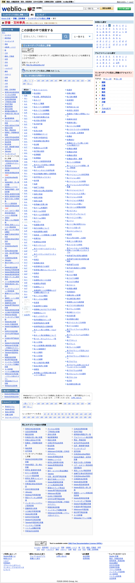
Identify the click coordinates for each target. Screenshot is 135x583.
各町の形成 (38, 194)
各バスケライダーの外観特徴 (78, 129)
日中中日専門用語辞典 (56, 499)
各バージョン (72, 171)
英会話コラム (10, 407)
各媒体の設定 (72, 119)
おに (25, 156)
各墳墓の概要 (72, 288)
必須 (103, 112)
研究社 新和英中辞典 (56, 462)
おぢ (25, 260)
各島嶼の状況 (39, 263)
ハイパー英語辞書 (32, 476)
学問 (6, 59)
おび (25, 274)
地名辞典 (28, 448)
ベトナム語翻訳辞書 (33, 528)
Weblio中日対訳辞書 (33, 520)
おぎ (25, 231)
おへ (25, 176)
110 (81, 414)
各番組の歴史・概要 (74, 159)
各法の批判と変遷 (41, 366)
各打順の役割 (39, 151)
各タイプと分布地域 (41, 114)
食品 (6, 80)
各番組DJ (70, 140)
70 (66, 414)
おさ (25, 124)
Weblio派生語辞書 (81, 482)
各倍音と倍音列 (73, 110)
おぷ (25, 291)
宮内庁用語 (78, 432)
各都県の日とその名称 (42, 280)
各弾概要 (37, 155)
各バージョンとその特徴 (76, 181)
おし (25, 127)
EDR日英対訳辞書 (32, 489)
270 (81, 417)
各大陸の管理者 (40, 120)
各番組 (69, 136)
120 (85, 414)
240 (68, 417)
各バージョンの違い (74, 204)
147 (56, 80)
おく (25, 115)
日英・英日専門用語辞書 (57, 476)
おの (25, 165)
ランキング (40, 15)
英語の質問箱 (10, 412)
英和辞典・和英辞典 (117, 561)
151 (73, 80)
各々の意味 (38, 342)
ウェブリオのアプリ (37, 556)
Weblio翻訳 (113, 563)
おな (25, 153)
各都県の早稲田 (40, 283)
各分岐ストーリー (74, 312)
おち (25, 141)
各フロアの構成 (73, 282)
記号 (117, 63)
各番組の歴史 (72, 155)
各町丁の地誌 (39, 187)
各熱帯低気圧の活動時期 (43, 326)
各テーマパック (40, 245)
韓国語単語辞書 (54, 507)
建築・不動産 (9, 56)
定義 (103, 85)
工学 (6, 53)
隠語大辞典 (52, 440)
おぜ (25, 251)
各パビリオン (72, 211)
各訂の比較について (41, 228)
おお (25, 107)
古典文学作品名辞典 (55, 443)
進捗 (103, 99)
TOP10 (98, 79)
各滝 (35, 127)
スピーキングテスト (12, 417)
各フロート (71, 285)
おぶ (25, 277)
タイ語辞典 (113, 574)
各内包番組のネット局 (42, 320)
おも (25, 193)
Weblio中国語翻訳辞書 (82, 504)
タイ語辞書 (78, 515)
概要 (103, 89)
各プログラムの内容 (74, 370)
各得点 (36, 277)
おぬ (25, 159)
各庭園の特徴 (39, 225)
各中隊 (36, 181)
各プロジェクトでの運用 (76, 374)
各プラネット (72, 340)
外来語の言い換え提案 (33, 437)
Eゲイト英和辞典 (31, 473)
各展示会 (37, 238)
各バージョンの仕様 (74, 197)
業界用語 (8, 38)
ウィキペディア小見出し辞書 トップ (15, 15)
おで (25, 265)
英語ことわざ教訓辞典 (82, 471)
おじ (25, 245)
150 (69, 80)
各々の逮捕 (38, 359)
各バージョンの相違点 (75, 200)
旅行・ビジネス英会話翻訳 (58, 471)
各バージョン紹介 (74, 178)
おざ (25, 242)
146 (51, 80)
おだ (25, 257)
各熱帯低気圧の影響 (41, 323)
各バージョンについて (75, 190)
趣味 (6, 71)
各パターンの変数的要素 (76, 207)
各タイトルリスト (41, 90)
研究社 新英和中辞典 (33, 470)
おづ (25, 262)
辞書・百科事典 (19, 18)
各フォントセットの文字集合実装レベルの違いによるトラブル (78, 250)
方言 (6, 86)
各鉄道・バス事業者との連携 (45, 235)
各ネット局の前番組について (45, 335)
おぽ (25, 297)
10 (45, 414)
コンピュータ (9, 41)
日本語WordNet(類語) (82, 454)
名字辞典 (28, 451)
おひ (25, 170)
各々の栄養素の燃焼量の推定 (45, 346)
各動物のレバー (40, 313)
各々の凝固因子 (40, 349)
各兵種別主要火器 (74, 384)
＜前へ (25, 80)
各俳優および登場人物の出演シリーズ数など (45, 374)
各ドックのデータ (41, 316)
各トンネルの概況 (41, 296)
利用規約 (6, 563)
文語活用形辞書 (31, 432)
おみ (25, 185)
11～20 (108, 79)
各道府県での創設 (41, 306)
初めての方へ (121, 2)
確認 (103, 82)
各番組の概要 (72, 149)
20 (48, 414)
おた (25, 139)
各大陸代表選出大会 (41, 117)
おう (25, 101)
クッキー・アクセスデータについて (13, 568)
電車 (6, 44)
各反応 (69, 104)
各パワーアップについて (76, 214)
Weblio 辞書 (5, 18)
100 (77, 414)
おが (25, 228)
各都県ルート (39, 287)
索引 (32, 15)
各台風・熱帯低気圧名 (42, 97)
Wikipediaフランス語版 (82, 518)
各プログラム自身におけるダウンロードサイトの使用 (78, 366)
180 (41, 417)
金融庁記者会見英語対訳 (83, 473)
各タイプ (37, 100)
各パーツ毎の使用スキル (76, 224)
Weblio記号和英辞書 (33, 495)
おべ (25, 280)
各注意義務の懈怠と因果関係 (45, 174)
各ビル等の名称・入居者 (76, 238)
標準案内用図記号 (11, 111)
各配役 (36, 369)
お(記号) (27, 315)
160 (33, 417)
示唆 (103, 102)
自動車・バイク (10, 47)
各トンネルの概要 (41, 299)
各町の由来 (38, 201)
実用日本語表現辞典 (33, 429)
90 (73, 414)
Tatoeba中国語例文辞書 (34, 522)
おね (25, 162)
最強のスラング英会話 (56, 488)
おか (25, 110)
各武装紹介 (71, 292)
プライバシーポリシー (12, 565)
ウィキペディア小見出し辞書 (39, 18)
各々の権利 (38, 352)
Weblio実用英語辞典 (55, 465)
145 (47, 80)
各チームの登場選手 (41, 215)
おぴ (25, 288)
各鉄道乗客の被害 (41, 232)
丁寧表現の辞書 (54, 432)
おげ (25, 236)
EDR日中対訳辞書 (32, 517)
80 (69, 414)
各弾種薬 (37, 158)
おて (25, 147)
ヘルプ (131, 2)
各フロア (70, 271)
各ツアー (37, 221)
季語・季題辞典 (80, 440)
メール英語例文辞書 (55, 485)
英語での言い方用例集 (82, 462)
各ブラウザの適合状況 (75, 305)
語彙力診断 (9, 415)
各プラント (71, 344)
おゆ (25, 199)
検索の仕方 (7, 558)
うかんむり (106, 108)
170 (37, 417)
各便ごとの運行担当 (74, 241)
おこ (25, 121)
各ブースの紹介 (73, 326)
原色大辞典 (52, 434)
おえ (25, 104)
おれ (25, 213)
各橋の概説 (71, 93)
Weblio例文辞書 (31, 514)
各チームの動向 (40, 218)
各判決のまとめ (73, 107)
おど (25, 268)
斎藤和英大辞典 (31, 508)
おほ (25, 179)
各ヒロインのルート (74, 231)
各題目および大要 (41, 148)
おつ (25, 144)
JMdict (50, 468)
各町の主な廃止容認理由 (43, 191)
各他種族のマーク (41, 134)
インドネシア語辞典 (117, 572)
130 (90, 414)
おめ (25, 190)
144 (43, 80)
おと (25, 150)
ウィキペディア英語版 (82, 501)
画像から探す (35, 558)
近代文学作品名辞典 (81, 443)
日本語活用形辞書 (81, 429)
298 (89, 80)
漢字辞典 (77, 451)
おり (25, 208)
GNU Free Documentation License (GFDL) (85, 543)
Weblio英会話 (10, 409)
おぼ (25, 283)
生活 (6, 65)
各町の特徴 (38, 197)
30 (52, 414)
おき (25, 113)
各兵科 (69, 381)
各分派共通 (71, 316)
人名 (6, 83)
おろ (25, 216)
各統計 (36, 260)
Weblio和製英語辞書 (55, 482)
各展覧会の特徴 (40, 242)
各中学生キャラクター (42, 177)
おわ (25, 219)
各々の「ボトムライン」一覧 (45, 339)
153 (82, 80)
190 (46, 417)
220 (59, 417)
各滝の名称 (38, 131)
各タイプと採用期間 (41, 107)
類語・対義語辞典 (13, 1)
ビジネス (8, 35)
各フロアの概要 (73, 278)
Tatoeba (51, 474)
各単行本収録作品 (41, 138)
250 (72, 417)
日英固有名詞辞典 (81, 479)
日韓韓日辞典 (49, 1)
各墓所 (69, 90)
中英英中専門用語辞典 (82, 507)
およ (25, 202)
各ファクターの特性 (74, 245)
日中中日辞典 (38, 1)
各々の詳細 (38, 356)
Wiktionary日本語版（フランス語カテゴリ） (12, 376)
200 (50, 417)
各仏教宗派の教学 (74, 299)
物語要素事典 (53, 437)
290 (89, 417)
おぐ (25, 234)
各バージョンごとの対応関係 (78, 174)
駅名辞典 (51, 446)
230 (63, 417)
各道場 (36, 303)
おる (25, 211)
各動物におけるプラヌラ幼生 (45, 309)
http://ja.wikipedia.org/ (35, 65)
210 (55, 417)
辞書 (3, 1)
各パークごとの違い (74, 217)
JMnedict (28, 492)
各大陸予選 (38, 124)
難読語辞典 (29, 434)
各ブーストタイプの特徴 (76, 323)
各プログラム (72, 361)
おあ (25, 95)
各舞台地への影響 (74, 295)
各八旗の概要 (72, 97)
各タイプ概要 (39, 104)
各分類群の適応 (73, 319)
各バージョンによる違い (76, 194)
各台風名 (37, 93)
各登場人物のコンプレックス (45, 270)
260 (76, 417)
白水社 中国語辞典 (55, 496)
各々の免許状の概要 (41, 363)
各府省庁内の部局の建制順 (77, 256)
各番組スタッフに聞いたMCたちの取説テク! (77, 144)
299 (24, 83)
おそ (25, 136)
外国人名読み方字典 (33, 440)
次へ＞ (29, 83)
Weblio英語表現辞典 (81, 485)
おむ (25, 188)
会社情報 (86, 556)
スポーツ (8, 74)
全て (3, 32)
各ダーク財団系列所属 (42, 161)
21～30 (119, 79)
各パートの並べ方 (74, 228)
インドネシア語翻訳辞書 (57, 510)
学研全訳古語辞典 (32, 531)
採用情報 (86, 558)
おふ (25, 173)
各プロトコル (72, 377)
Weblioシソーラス (54, 459)
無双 (103, 92)
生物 (6, 77)
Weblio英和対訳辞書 (81, 498)
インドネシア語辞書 (33, 525)
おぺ (25, 294)
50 (59, 414)
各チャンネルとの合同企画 (44, 170)
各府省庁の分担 (73, 265)
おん (25, 225)
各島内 (36, 273)
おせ (25, 133)
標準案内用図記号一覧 (82, 434)
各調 (35, 184)
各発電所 (70, 100)
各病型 (69, 234)
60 (62, 414)
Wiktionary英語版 (54, 493)
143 (38, 80)
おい (25, 98)
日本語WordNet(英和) (82, 476)
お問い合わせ (76, 398)
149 (65, 80)
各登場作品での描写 (41, 266)
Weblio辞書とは (9, 556)
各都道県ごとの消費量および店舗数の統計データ (45, 291)
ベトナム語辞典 (115, 576)
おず (25, 248)
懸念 (103, 95)
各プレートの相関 (74, 347)
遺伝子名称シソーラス (56, 479)
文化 (6, 62)
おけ (25, 118)
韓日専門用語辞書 (81, 512)
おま (25, 182)
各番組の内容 (72, 152)
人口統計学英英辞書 (33, 511)
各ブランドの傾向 (74, 309)
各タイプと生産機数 (41, 110)
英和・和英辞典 (26, 1)
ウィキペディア (80, 449)
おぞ (25, 254)
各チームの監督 (40, 211)
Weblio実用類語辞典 (55, 457)
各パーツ (70, 221)
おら (25, 205)
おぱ (25, 285)
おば (25, 271)
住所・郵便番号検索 (81, 446)
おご (25, 239)
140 (24, 417)
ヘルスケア (9, 68)
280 (85, 417)
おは (25, 167)
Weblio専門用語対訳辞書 (57, 491)
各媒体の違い (72, 123)
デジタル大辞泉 (54, 429)
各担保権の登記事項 (41, 141)
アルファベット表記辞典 (83, 437)
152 (78, 80)
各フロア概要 (72, 275)
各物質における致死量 (75, 302)
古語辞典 (58, 1)
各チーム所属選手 (41, 208)
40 (55, 414)
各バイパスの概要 (74, 126)
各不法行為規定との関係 (76, 268)
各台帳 (36, 144)
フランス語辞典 (115, 570)
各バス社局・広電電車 (75, 133)
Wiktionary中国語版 (81, 509)
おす (25, 130)
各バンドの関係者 (74, 162)
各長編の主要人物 (41, 204)
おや (25, 196)
